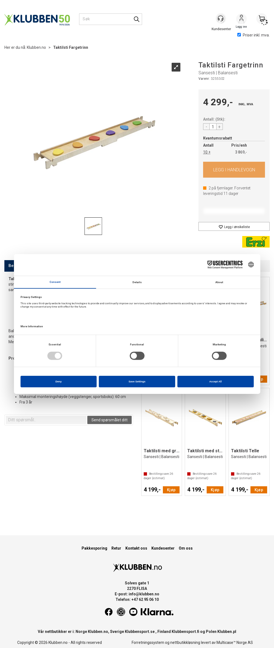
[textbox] (46, 420)
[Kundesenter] (221, 19)
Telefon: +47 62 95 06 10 (137, 599)
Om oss (186, 548)
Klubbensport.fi (185, 631)
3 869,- (241, 152)
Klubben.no (36, 47)
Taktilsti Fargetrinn (70, 47)
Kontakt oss (136, 548)
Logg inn (241, 19)
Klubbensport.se (140, 631)
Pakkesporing (94, 548)
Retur (116, 548)
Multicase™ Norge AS (235, 642)
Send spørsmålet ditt (109, 420)
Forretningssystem (148, 642)
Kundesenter (163, 548)
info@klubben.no (144, 594)
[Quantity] (213, 126)
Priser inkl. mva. (253, 35)
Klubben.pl (226, 631)
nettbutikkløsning (185, 642)
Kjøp (234, 170)
